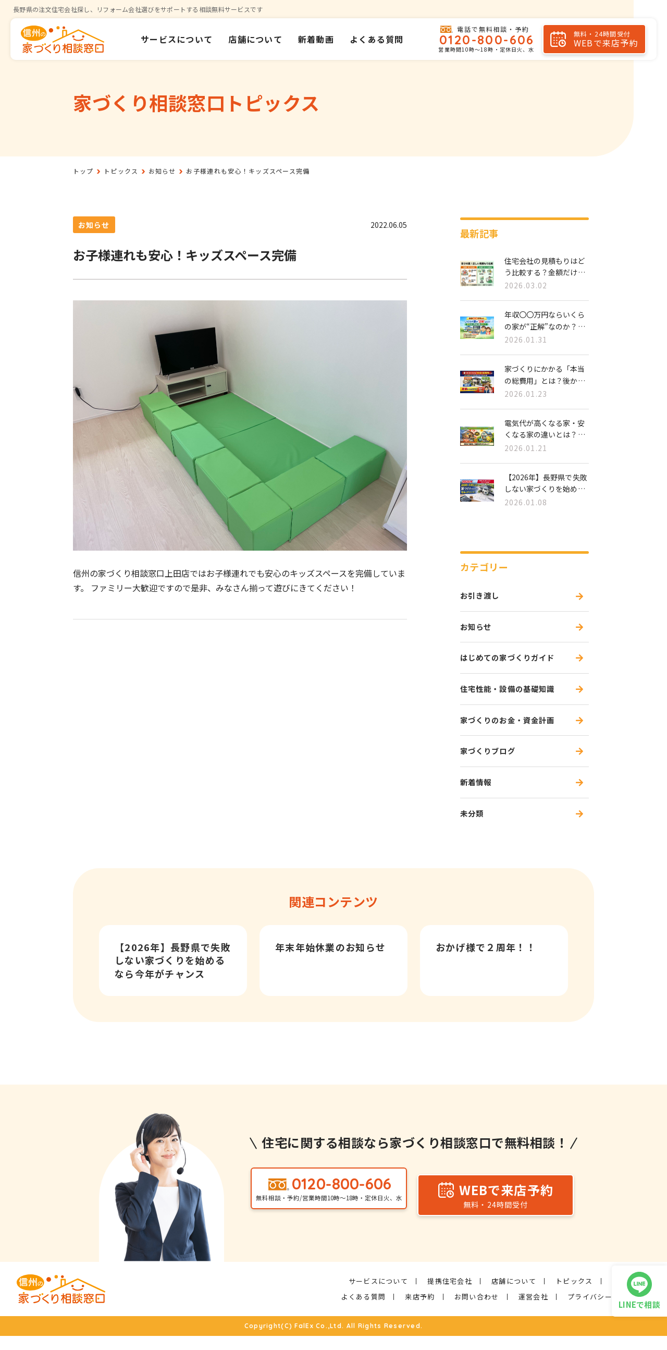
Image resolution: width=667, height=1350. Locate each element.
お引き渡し (482, 596)
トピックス (573, 1295)
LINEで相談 (639, 1304)
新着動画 (316, 39)
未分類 (473, 826)
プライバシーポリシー (604, 1311)
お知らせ (94, 225)
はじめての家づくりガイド (514, 662)
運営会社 (533, 1311)
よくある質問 (377, 39)
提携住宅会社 (449, 1295)
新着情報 (478, 793)
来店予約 (420, 1311)
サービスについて (177, 39)
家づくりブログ (491, 761)
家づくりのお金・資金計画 (514, 728)
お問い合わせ (476, 1311)
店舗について (255, 39)
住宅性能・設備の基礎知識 (514, 695)
